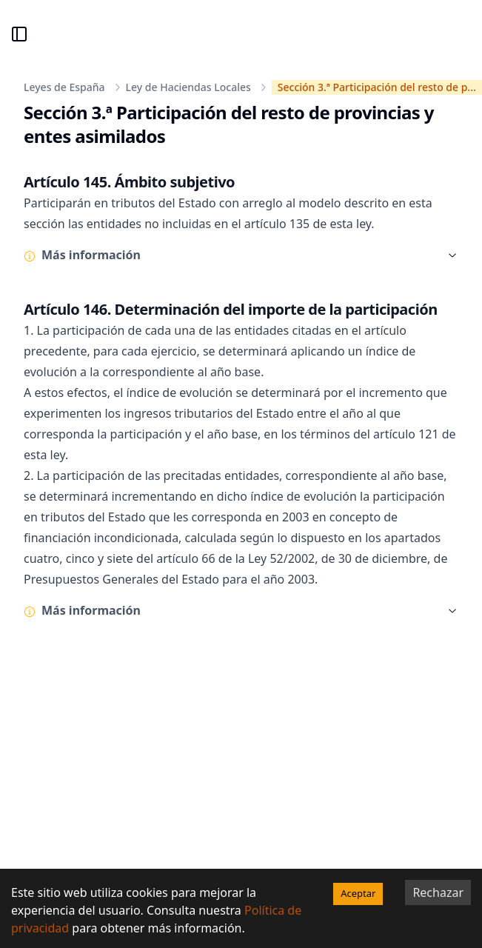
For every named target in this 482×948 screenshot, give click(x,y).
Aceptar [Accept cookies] (358, 893)
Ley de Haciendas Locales (188, 87)
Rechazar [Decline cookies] (437, 892)
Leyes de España (64, 87)
